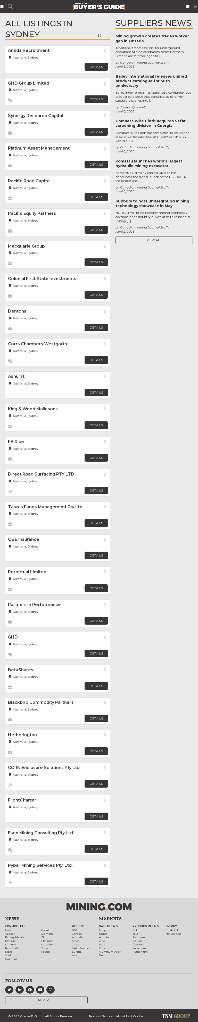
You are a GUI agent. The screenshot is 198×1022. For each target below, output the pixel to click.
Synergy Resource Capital (35, 115)
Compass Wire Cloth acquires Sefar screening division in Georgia (151, 123)
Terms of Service (100, 1016)
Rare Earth (12, 948)
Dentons (17, 311)
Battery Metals (14, 937)
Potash (45, 951)
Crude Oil (172, 930)
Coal (8, 955)
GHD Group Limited (28, 83)
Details (96, 67)
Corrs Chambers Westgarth (37, 343)
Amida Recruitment (29, 50)
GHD (13, 637)
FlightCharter (22, 800)
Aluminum (106, 937)
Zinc (44, 937)
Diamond (47, 933)
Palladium (48, 944)
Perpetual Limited (27, 571)
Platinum (47, 941)
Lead (102, 944)
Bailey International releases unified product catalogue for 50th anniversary (151, 81)
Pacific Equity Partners (32, 213)
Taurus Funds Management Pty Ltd (45, 506)
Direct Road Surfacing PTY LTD (41, 474)
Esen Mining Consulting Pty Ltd (40, 832)
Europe (76, 951)
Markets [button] (110, 918)
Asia (74, 955)
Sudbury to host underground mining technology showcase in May (152, 203)
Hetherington (22, 734)
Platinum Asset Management (39, 148)
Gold (8, 930)
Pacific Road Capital (29, 180)
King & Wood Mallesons (33, 408)
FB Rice (16, 441)
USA (74, 930)
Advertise (46, 1000)
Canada (77, 933)
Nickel (9, 951)
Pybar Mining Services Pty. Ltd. (40, 865)
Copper (10, 933)
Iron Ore (10, 941)
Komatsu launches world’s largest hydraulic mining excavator (149, 163)
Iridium (137, 941)
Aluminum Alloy (109, 951)
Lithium (10, 944)
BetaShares (20, 669)
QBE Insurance (23, 539)
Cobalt (45, 930)
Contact (139, 1016)
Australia (77, 937)
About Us (123, 1016)
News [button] (12, 918)
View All (154, 240)
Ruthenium (140, 951)
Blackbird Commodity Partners (41, 702)
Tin (101, 955)
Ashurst (16, 376)
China (76, 944)
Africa (75, 941)
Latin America (81, 948)
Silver (44, 948)
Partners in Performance (34, 604)
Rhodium (139, 944)
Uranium (11, 959)
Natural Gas (173, 933)
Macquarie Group (26, 246)
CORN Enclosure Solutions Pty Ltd (44, 767)
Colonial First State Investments (42, 278)
